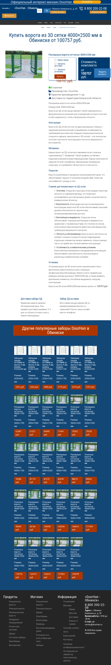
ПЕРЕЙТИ (87, 2)
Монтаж (73, 613)
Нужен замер (63, 60)
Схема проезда (58, 12)
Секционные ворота (15, 603)
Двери (12, 633)
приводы (40, 624)
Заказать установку (59, 71)
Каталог (9, 16)
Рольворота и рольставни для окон (43, 638)
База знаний (70, 22)
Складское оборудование (16, 621)
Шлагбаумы (14, 641)
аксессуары (41, 620)
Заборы (39, 645)
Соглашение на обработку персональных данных (70, 656)
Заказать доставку (59, 65)
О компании (40, 22)
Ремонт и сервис (73, 622)
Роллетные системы (14, 628)
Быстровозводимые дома (45, 629)
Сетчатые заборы (17, 637)
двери (39, 612)
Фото (65, 22)
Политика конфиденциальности (73, 645)
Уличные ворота (16, 608)
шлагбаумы (41, 616)
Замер (72, 609)
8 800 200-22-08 (95, 8)
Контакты (77, 22)
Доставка (73, 617)
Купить (60, 76)
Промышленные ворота (16, 614)
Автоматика (14, 645)
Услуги (51, 22)
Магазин (45, 22)
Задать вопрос (102, 73)
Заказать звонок (98, 12)
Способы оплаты (58, 22)
